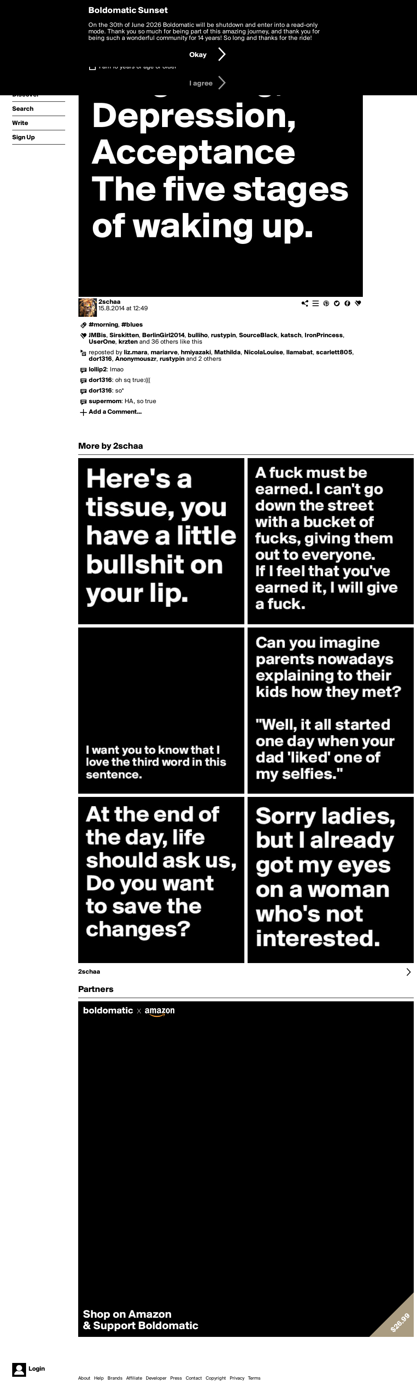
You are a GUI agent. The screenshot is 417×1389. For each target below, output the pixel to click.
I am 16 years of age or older (138, 67)
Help (99, 1378)
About (84, 1378)
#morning (103, 325)
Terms (254, 1378)
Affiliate (134, 1378)
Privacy (237, 1378)
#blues (132, 325)
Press (176, 1378)
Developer (156, 1378)
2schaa (110, 302)
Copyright (216, 1378)
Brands (115, 1378)
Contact (194, 1378)
